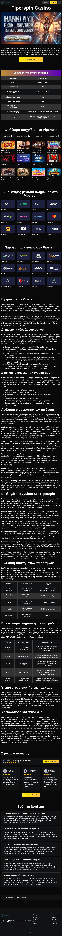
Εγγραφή (53, 2)
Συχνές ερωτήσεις (55, 918)
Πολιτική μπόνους (54, 922)
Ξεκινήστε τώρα (31, 59)
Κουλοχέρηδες (53, 136)
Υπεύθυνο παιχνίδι (36, 922)
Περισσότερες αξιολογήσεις (31, 795)
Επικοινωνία (55, 915)
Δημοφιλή (8, 136)
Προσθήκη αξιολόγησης (50, 761)
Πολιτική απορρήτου (36, 918)
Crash (38, 136)
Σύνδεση (45, 2)
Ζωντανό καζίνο (23, 136)
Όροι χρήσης (36, 915)
